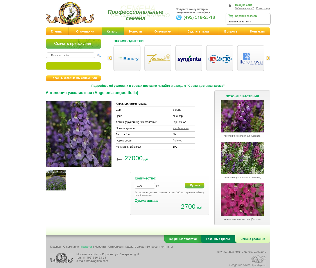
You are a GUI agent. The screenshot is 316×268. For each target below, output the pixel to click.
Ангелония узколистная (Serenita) (242, 135)
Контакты (257, 31)
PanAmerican (181, 128)
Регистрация (263, 8)
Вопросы (231, 31)
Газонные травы (218, 239)
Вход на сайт (243, 5)
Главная (57, 31)
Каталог (113, 31)
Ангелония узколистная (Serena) (242, 219)
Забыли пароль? (244, 8)
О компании (85, 31)
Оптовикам (162, 31)
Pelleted (177, 140)
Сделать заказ (198, 31)
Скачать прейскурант (73, 43)
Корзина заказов (246, 16)
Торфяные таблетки (183, 239)
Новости (135, 31)
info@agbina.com (97, 261)
